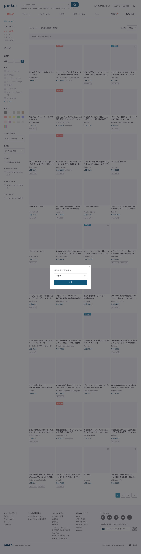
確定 (70, 282)
